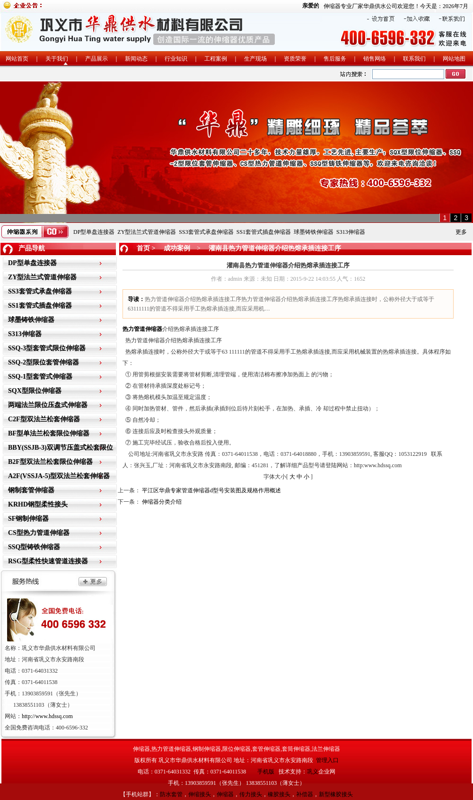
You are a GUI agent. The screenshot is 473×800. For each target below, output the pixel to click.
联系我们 (414, 58)
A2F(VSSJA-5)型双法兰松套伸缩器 (59, 476)
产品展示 (96, 58)
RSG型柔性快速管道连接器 (48, 561)
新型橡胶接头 (336, 794)
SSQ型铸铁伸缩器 (34, 547)
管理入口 (327, 760)
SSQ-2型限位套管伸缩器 (43, 362)
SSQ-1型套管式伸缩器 (40, 376)
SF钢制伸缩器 (28, 518)
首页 (143, 248)
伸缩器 (225, 794)
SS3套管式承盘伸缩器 (206, 232)
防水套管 (171, 794)
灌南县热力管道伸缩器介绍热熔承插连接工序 (274, 248)
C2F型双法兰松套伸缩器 (44, 419)
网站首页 (17, 58)
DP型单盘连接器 (93, 232)
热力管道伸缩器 (142, 329)
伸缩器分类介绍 (162, 501)
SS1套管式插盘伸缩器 (263, 232)
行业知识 (176, 58)
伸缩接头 (199, 794)
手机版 (265, 771)
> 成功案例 (170, 248)
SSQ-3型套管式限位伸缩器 (47, 348)
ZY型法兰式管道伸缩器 (146, 232)
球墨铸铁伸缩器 (313, 232)
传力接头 (250, 794)
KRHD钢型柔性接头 (38, 504)
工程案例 (215, 58)
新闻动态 (136, 58)
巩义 (312, 771)
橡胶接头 (279, 794)
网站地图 (454, 58)
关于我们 (56, 58)
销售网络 (374, 58)
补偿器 (304, 794)
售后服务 (335, 58)
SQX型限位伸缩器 (34, 390)
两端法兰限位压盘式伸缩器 (48, 405)
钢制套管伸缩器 (31, 490)
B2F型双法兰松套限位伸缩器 (50, 461)
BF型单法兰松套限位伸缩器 (48, 433)
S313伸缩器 (350, 232)
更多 (461, 232)
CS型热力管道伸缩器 (39, 532)
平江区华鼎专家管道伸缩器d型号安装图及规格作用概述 (211, 490)
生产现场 (255, 58)
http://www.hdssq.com (47, 716)
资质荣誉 (295, 58)
